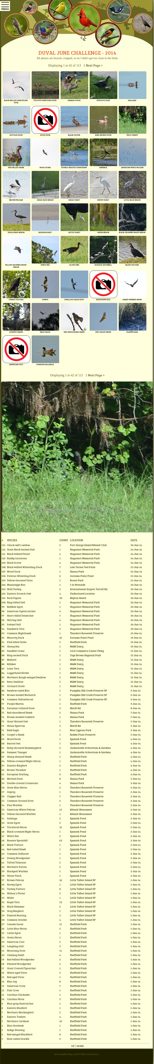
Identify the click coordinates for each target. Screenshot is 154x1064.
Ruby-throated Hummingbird (24, 748)
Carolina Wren (15, 999)
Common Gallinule (18, 853)
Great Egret (13, 823)
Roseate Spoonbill (17, 840)
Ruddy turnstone (17, 558)
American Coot (15, 942)
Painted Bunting (16, 915)
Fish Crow (13, 990)
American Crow (16, 986)
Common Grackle (17, 920)
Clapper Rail (14, 796)
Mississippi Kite (16, 585)
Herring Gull (14, 620)
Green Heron (14, 937)
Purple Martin (15, 704)
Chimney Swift (15, 955)
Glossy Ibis (13, 646)
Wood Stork (14, 739)
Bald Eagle (13, 730)
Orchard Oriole (16, 686)
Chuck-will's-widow (18, 545)
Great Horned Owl (17, 721)
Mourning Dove (16, 950)
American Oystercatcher (21, 611)
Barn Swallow (15, 681)
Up (73, 1046)
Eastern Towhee (16, 1017)
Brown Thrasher (16, 770)
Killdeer (11, 664)
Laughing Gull (15, 946)
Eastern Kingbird (17, 765)
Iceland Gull (14, 624)
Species (12, 540)
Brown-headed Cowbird (20, 717)
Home (80, 1046)
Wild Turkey (14, 589)
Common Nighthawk (19, 633)
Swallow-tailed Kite (18, 690)
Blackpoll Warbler (17, 871)
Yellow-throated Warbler (21, 814)
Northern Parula (17, 867)
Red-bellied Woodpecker (20, 959)
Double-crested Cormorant (22, 783)
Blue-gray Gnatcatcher (20, 1003)
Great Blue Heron (17, 787)
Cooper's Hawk (15, 734)
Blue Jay (12, 981)
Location (76, 540)
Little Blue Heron (17, 928)
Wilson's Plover (16, 893)
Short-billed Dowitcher (20, 615)
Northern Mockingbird (20, 1012)
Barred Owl (13, 743)
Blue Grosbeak (15, 1025)
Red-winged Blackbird (19, 1034)
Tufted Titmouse (16, 862)
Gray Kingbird (15, 911)
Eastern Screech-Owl (19, 593)
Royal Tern (13, 902)
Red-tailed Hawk (16, 849)
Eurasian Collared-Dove (21, 708)
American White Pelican (21, 809)
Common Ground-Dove (20, 801)
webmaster (93, 1054)
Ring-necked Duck (17, 655)
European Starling (17, 774)
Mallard (11, 659)
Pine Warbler (14, 805)
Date (134, 540)
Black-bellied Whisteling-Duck (24, 567)
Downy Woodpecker (18, 858)
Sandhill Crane (15, 651)
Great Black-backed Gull (21, 549)
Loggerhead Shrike (18, 673)
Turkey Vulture (16, 889)
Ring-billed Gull (16, 602)
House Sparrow (16, 726)
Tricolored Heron (17, 827)
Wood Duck (13, 571)
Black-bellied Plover (18, 554)
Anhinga (12, 818)
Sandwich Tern (15, 629)
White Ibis (13, 836)
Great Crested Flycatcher (21, 968)
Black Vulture (15, 845)
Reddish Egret (15, 607)
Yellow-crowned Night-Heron (24, 761)
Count (63, 540)
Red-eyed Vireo (15, 977)
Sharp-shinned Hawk (19, 756)
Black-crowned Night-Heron (23, 831)
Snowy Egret (14, 884)
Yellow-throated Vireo (20, 580)
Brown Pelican (15, 880)
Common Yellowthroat (20, 699)
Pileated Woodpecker (19, 964)
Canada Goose (15, 924)
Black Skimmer (15, 906)
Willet (10, 897)
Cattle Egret (14, 933)
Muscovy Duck (15, 637)
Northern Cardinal (18, 1021)
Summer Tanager (17, 752)
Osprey (11, 792)
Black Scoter (14, 562)
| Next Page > (93, 65)
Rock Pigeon (14, 598)
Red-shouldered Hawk (19, 712)
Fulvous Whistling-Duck (21, 576)
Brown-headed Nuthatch (21, 695)
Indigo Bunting (16, 1030)
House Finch (14, 875)
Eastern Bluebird (17, 1008)
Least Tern (13, 668)
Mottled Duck (15, 778)
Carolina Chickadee (18, 994)
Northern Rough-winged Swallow (26, 677)
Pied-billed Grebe (16, 642)
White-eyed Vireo (17, 972)
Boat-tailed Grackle (18, 1039)
